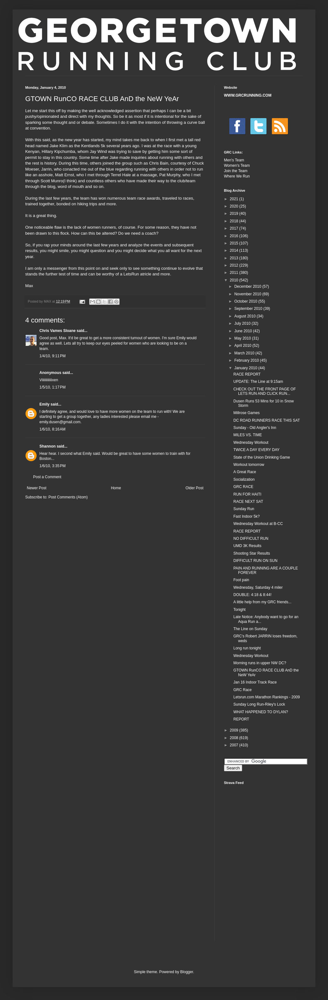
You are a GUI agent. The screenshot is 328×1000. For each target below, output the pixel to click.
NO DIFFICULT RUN (250, 538)
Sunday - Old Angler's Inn (254, 427)
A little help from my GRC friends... (262, 602)
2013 (234, 258)
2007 (234, 745)
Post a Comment (47, 477)
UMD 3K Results (247, 546)
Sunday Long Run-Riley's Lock (259, 704)
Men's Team (234, 160)
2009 (234, 730)
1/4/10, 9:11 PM (52, 356)
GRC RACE (243, 487)
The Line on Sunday (250, 629)
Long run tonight (247, 648)
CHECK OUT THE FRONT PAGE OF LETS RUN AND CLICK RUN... (264, 391)
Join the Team (236, 171)
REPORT (241, 719)
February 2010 (247, 360)
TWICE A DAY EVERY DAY (256, 450)
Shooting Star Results (251, 553)
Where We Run (237, 176)
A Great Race (244, 472)
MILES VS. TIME (247, 435)
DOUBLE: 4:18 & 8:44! (252, 595)
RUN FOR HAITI (247, 494)
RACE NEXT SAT (248, 501)
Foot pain (241, 580)
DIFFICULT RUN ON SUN (255, 560)
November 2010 (248, 294)
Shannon (47, 446)
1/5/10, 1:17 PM (52, 387)
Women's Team (237, 165)
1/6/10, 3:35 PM (52, 466)
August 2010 (245, 316)
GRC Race (242, 690)
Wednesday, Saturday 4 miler (258, 587)
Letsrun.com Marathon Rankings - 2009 (266, 697)
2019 (234, 213)
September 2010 (248, 308)
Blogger (186, 972)
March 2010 (244, 353)
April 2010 (243, 345)
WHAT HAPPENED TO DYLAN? (260, 712)
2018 (234, 221)
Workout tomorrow (248, 464)
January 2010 (246, 368)
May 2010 (243, 338)
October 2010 (246, 301)
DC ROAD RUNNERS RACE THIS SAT (266, 420)
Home (116, 488)
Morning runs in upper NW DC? (259, 663)
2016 (234, 236)
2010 (234, 280)
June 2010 (243, 331)
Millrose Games (246, 413)
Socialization (244, 479)
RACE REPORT (247, 374)
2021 (234, 199)
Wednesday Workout (250, 442)
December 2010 (248, 286)
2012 (234, 265)
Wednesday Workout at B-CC (258, 523)
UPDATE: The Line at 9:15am (258, 381)
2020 (234, 206)
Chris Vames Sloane (57, 330)
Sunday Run (243, 509)
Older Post (194, 488)
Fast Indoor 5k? (246, 516)
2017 (234, 228)
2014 (234, 250)
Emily (44, 404)
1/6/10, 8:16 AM (52, 429)
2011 (234, 272)
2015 (234, 243)
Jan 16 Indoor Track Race (255, 682)
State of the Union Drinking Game (261, 457)
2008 (234, 738)
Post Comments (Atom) (68, 497)
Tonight (239, 609)
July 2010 (243, 323)
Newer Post (36, 488)
